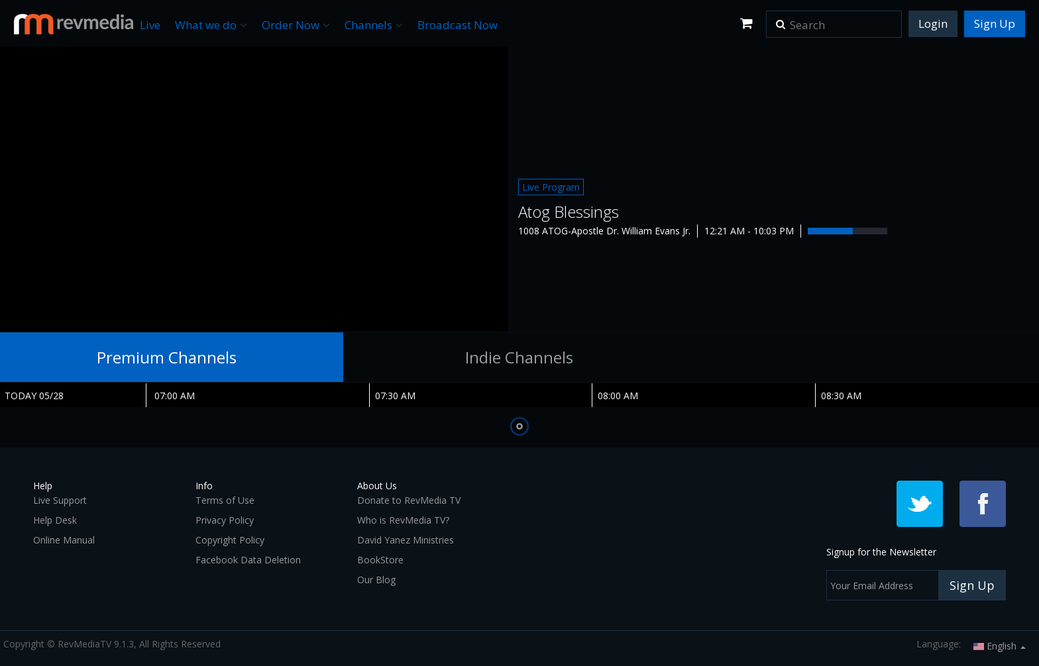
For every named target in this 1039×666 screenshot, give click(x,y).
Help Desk (55, 520)
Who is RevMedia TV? (403, 520)
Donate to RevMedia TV (409, 500)
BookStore (380, 559)
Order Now (296, 24)
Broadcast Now (457, 24)
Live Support (60, 500)
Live (150, 24)
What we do (211, 24)
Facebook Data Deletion (248, 559)
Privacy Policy (224, 520)
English (999, 646)
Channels (374, 24)
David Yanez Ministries (405, 540)
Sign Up (994, 23)
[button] (780, 20)
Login (933, 23)
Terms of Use (224, 500)
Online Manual (64, 540)
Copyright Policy (229, 540)
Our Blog (376, 579)
